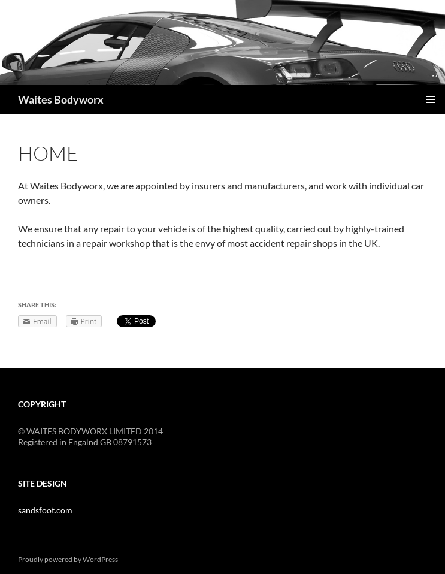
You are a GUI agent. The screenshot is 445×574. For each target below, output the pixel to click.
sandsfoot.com (45, 510)
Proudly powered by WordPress (68, 559)
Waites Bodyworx (61, 99)
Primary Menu (430, 99)
